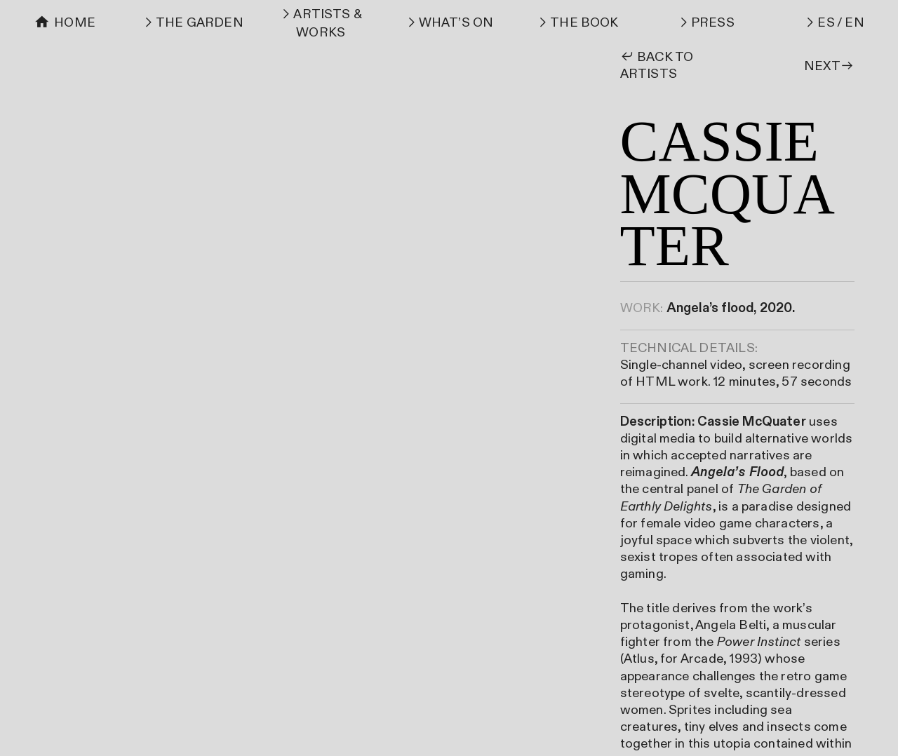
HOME (74, 23)
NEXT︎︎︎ (829, 66)
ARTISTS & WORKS (327, 23)
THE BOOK (584, 23)
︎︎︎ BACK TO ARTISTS (657, 65)
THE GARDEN (199, 23)
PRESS (713, 23)
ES (825, 23)
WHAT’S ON (456, 23)
